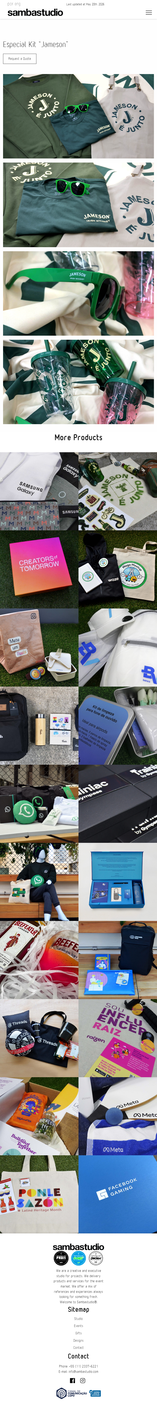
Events (78, 1326)
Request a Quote (19, 59)
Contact (78, 1348)
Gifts (78, 1333)
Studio (78, 1319)
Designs (78, 1340)
